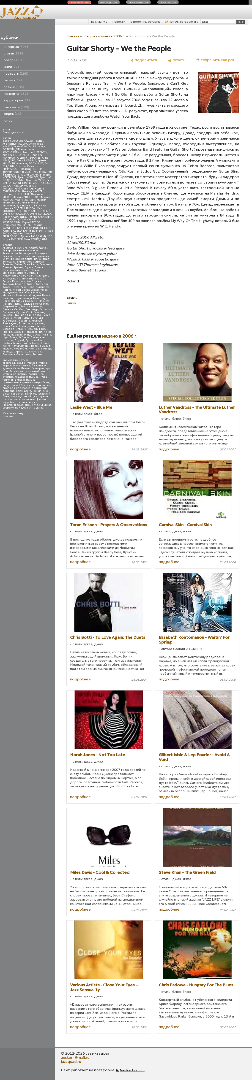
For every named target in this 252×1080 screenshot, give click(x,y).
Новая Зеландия (13, 301)
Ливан (17, 289)
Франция (24, 323)
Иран (30, 275)
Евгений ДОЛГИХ (33, 182)
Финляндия (10, 323)
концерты (16, 94)
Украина (24, 320)
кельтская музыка (40, 385)
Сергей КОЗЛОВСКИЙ (19, 221)
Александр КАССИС (15, 143)
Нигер (47, 348)
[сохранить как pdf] (215, 60)
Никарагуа (40, 298)
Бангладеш (26, 253)
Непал (46, 295)
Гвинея (17, 343)
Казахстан (18, 281)
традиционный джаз (25, 396)
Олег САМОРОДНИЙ (37, 211)
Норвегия (31, 301)
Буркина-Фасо (35, 340)
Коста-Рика (19, 287)
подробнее (80, 449)
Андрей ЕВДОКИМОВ (17, 155)
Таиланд (39, 312)
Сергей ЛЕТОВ (31, 222)
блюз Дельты (21, 368)
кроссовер (23, 388)
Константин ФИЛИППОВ (18, 188)
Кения (47, 331)
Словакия (45, 309)
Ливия (46, 345)
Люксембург (39, 289)
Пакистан (45, 301)
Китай (30, 284)
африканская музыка (16, 365)
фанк (17, 399)
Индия (33, 272)
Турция (27, 317)
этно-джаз (36, 407)
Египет (45, 343)
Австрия (22, 247)
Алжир (7, 250)
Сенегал (8, 309)
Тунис (46, 315)
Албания (24, 337)
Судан (20, 312)
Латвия (7, 289)
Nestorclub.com (132, 1070)
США (29, 312)
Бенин (18, 256)
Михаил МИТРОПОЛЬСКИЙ (24, 201)
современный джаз (15, 407)
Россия (25, 306)
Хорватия (38, 323)
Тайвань (8, 315)
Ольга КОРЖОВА (40, 213)
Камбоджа (34, 281)
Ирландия (41, 275)
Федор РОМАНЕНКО (36, 228)
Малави (7, 348)
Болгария (29, 256)
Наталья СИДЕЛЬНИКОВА (19, 208)
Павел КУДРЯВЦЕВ (14, 216)
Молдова (34, 295)
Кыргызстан (43, 287)
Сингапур (31, 309)
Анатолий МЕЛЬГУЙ (35, 152)
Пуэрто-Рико (11, 306)
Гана (27, 264)
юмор (8, 120)
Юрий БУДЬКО (12, 230)
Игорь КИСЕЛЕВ (13, 239)
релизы (13, 80)
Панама (8, 303)
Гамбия (7, 343)
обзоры (15, 60)
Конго (7, 345)
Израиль (22, 272)
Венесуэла (9, 261)
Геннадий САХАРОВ (29, 174)
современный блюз (23, 393)
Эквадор (8, 329)
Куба (31, 287)
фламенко (28, 399)
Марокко (9, 295)
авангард (9, 362)
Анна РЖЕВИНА (26, 160)
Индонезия (10, 275)
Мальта (46, 334)
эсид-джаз (44, 404)
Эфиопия (34, 329)
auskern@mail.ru (75, 1057)
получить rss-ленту (181, 22)
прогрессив (39, 388)
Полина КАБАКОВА (39, 216)
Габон (18, 264)
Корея (7, 287)
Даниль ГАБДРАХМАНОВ (36, 236)
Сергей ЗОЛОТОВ (14, 219)
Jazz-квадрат (26, 17)
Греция (18, 267)
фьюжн (41, 399)
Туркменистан (12, 317)
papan (7, 140)
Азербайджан (38, 247)
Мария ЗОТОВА (25, 199)
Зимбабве (9, 272)
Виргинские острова (30, 261)
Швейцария (26, 326)
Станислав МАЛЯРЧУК (17, 225)
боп (5, 371)
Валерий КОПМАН (32, 169)
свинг (37, 391)
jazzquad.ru (71, 1061)
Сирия (18, 351)
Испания (22, 278)
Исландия (9, 278)
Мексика (21, 295)
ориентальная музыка (17, 382)
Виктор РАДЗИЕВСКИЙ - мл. (20, 171)
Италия (33, 278)
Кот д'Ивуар (20, 345)
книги (11, 67)
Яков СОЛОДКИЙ (35, 239)
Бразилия (43, 256)
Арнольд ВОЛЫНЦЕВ (29, 163)
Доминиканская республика (21, 270)
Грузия (29, 267)
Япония (37, 354)
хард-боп (9, 402)
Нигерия (8, 298)
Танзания (9, 354)
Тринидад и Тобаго (28, 315)
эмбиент (30, 404)
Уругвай (36, 320)
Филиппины (23, 354)
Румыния (36, 306)
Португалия (40, 303)
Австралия (9, 247)
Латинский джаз (20, 371)
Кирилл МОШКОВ (25, 185)
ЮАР (44, 329)
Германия (46, 264)
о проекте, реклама (145, 22)
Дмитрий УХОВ (35, 180)
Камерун (8, 284)
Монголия (35, 348)
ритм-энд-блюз (13, 391)
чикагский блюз (13, 404)
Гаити (34, 264)
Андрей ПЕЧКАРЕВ (29, 157)
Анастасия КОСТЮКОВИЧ (18, 151)
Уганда (38, 317)
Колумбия (42, 284)
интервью (16, 47)
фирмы (12, 114)
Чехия (6, 326)
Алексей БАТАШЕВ (25, 146)
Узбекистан (10, 320)
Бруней (19, 340)
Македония (10, 292)
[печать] (176, 60)
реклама (8, 416)
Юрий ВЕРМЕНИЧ (34, 230)
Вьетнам (8, 264)
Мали (36, 292)
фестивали (16, 107)
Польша (27, 303)
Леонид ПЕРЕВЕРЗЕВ (16, 194)
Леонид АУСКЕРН (33, 191)
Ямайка (7, 331)
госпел (33, 374)
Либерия (35, 345)
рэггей (28, 391)
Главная (73, 36)
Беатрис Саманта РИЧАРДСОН (20, 168)
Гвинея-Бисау (31, 343)
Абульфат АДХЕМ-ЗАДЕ (27, 140)
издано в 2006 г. (111, 36)
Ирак (22, 275)
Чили (14, 326)
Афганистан (10, 253)
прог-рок (9, 388)
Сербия (19, 309)
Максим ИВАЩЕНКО (25, 197)
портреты (16, 74)
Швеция (41, 326)
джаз (14, 132)
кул (48, 368)
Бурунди (8, 258)
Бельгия (7, 256)
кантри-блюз (40, 382)
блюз (6, 132)
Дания (38, 267)
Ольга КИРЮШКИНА (15, 213)
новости (118, 22)
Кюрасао (17, 334)
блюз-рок (37, 368)
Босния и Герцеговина (28, 331)
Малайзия (25, 292)
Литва (26, 289)
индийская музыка (23, 379)
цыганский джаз (27, 402)
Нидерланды (23, 298)
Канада (20, 284)
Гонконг (8, 267)
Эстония (21, 329)
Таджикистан (32, 351)
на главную (99, 22)
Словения (9, 312)
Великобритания (26, 258)
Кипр (6, 334)
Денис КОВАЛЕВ (28, 177)
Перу (17, 303)
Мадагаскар (32, 334)
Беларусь (41, 253)
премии (14, 87)
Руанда (7, 351)
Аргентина (19, 250)
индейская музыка (26, 376)
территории (17, 100)
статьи (13, 53)
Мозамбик (20, 348)
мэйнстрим (20, 374)
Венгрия (43, 258)
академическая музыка (32, 362)
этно (22, 132)
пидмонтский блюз (15, 385)
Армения (32, 250)
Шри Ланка (10, 337)
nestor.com (79, 2)
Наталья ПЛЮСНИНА (32, 205)
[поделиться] (143, 60)
